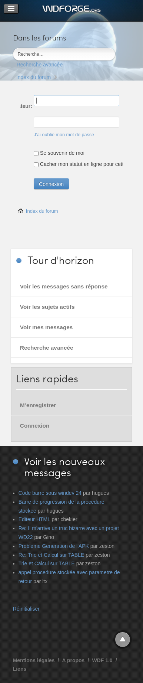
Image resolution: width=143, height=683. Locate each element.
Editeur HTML (34, 519)
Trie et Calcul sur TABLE (47, 563)
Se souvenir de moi (59, 153)
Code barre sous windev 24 (50, 493)
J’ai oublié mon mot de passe (64, 134)
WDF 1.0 (102, 660)
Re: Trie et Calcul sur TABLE (51, 555)
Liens (20, 669)
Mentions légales (34, 660)
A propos (73, 660)
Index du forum (33, 77)
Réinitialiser (26, 609)
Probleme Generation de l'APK (54, 546)
